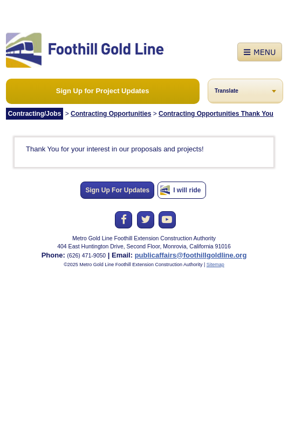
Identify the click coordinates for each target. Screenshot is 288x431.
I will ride (187, 190)
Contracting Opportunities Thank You (216, 113)
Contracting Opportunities (111, 113)
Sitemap (215, 264)
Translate (226, 91)
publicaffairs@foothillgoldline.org (191, 255)
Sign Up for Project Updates (102, 91)
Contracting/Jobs (34, 113)
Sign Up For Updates (117, 190)
